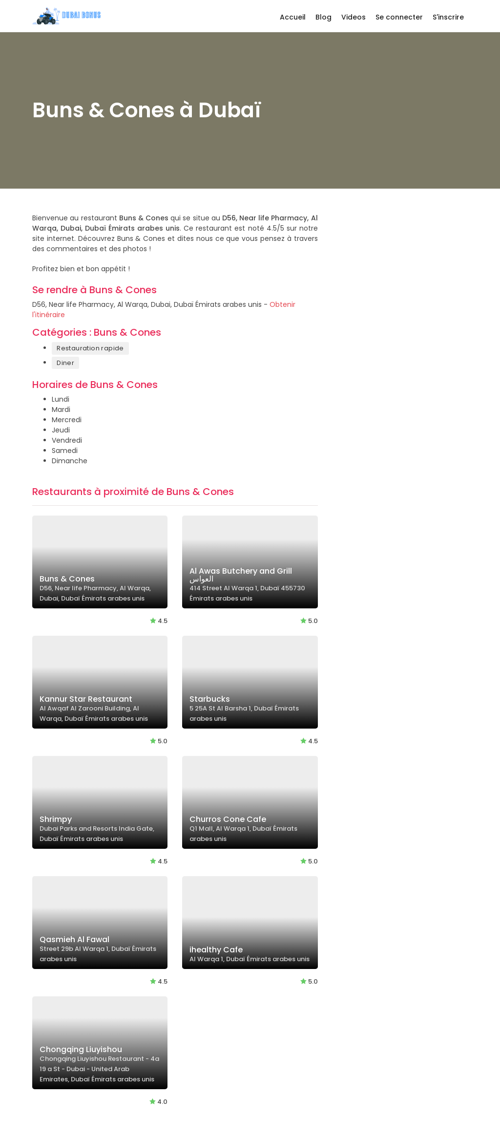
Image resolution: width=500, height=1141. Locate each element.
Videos (353, 17)
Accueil (293, 17)
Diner (65, 362)
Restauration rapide (90, 348)
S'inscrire (448, 17)
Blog (323, 17)
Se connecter (399, 17)
